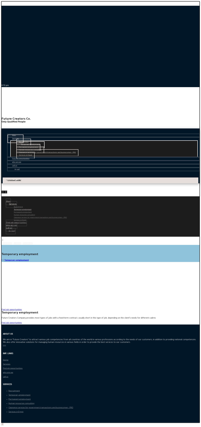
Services (6, 364)
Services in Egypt (16, 412)
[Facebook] (7, 243)
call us (5, 377)
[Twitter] (17, 243)
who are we (8, 373)
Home (5, 360)
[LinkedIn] (5, 346)
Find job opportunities (13, 369)
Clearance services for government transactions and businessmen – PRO (41, 408)
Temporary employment (19, 395)
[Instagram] (27, 243)
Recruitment (14, 391)
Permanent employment (20, 399)
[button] (12, 310)
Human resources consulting (21, 404)
